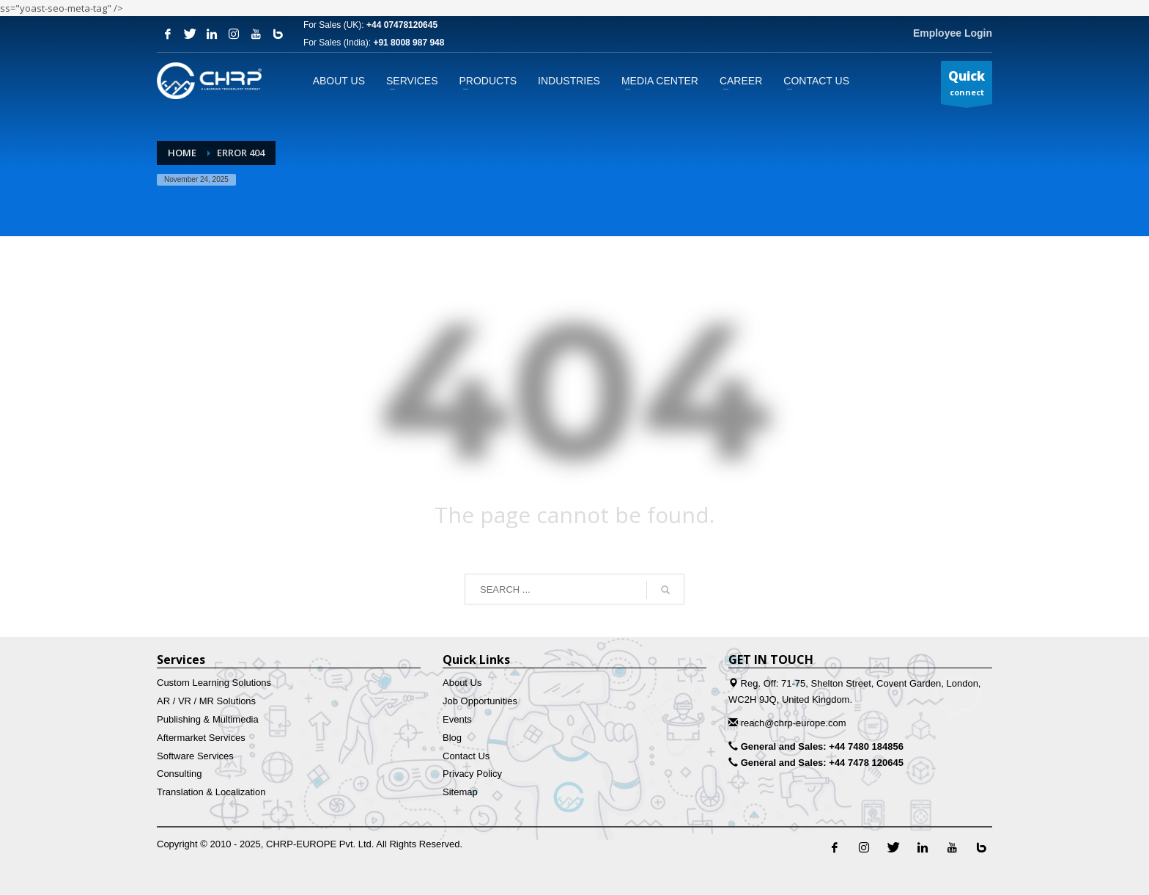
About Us (462, 682)
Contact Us (466, 755)
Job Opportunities (480, 700)
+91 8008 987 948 (408, 42)
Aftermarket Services (201, 737)
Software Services (195, 755)
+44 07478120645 (401, 25)
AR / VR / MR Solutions (206, 700)
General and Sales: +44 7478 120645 (822, 762)
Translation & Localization (211, 791)
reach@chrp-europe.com (793, 722)
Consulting (179, 773)
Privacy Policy (472, 773)
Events (457, 719)
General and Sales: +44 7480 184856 (822, 746)
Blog (452, 737)
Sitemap (460, 791)
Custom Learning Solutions (214, 682)
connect (966, 85)
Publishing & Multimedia (208, 719)
